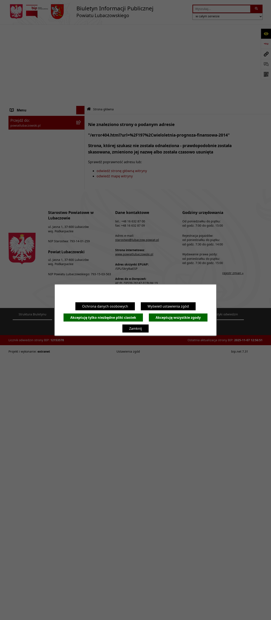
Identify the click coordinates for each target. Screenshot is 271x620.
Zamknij (135, 328)
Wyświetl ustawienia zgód (168, 306)
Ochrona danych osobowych (105, 306)
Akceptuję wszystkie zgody (178, 317)
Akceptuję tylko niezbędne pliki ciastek (103, 317)
